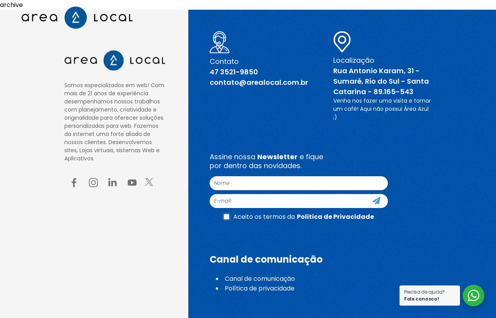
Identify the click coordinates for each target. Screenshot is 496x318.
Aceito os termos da (299, 217)
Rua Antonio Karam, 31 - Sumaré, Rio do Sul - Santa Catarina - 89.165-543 (381, 81)
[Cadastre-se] (376, 201)
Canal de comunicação (260, 278)
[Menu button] (466, 18)
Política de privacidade (259, 288)
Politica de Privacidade (335, 216)
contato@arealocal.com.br (259, 82)
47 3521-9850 (234, 72)
